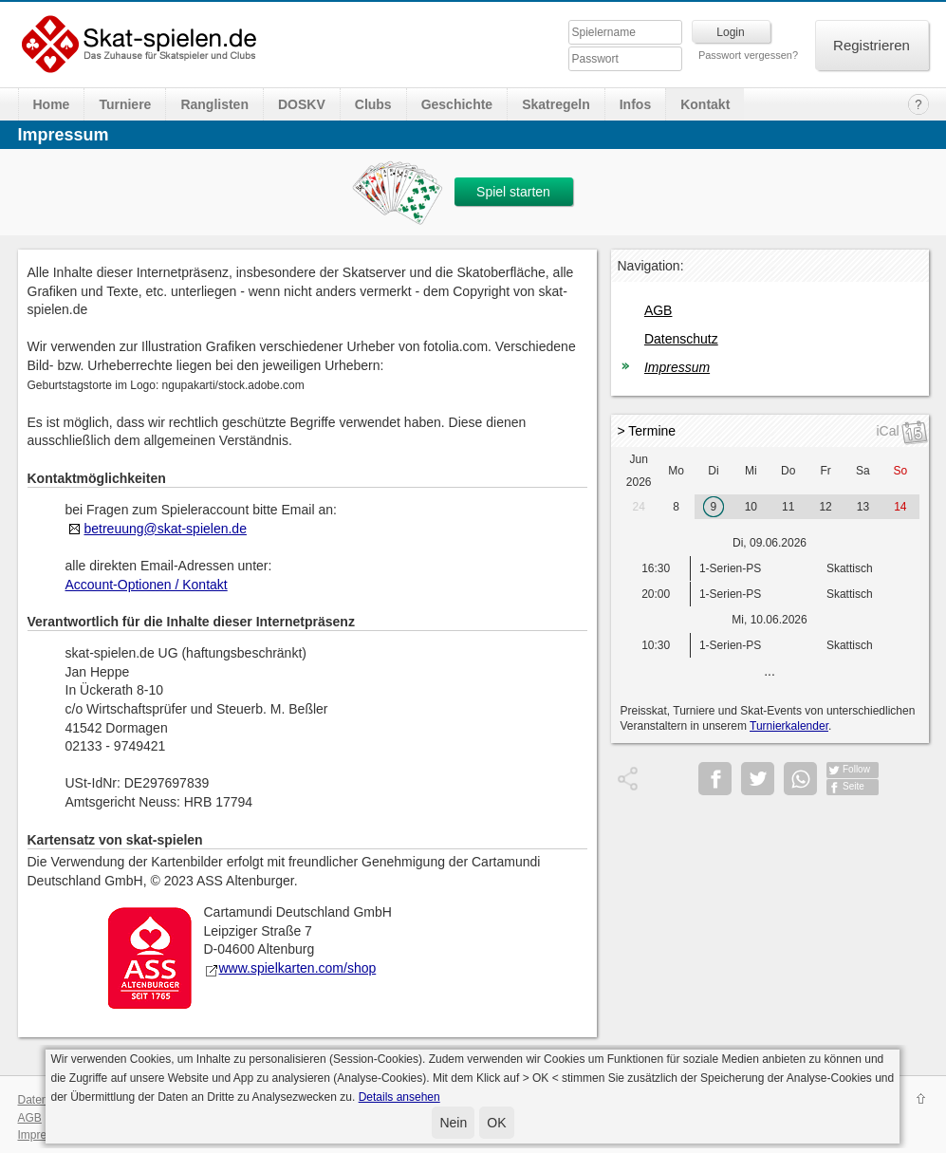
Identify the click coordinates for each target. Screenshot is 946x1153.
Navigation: (651, 265)
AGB (658, 310)
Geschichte (456, 104)
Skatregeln (556, 104)
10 (751, 506)
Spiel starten (513, 191)
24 (639, 506)
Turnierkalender (789, 726)
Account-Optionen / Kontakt (146, 584)
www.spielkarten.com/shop (290, 968)
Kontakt (705, 104)
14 (900, 506)
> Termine (647, 430)
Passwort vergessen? (748, 55)
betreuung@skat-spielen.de (165, 528)
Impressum (677, 367)
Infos (635, 104)
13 (863, 506)
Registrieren (871, 45)
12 (825, 506)
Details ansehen (399, 1097)
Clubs (373, 104)
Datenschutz (681, 338)
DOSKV (301, 104)
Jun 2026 (639, 471)
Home (51, 104)
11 (788, 506)
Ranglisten (214, 104)
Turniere (125, 104)
